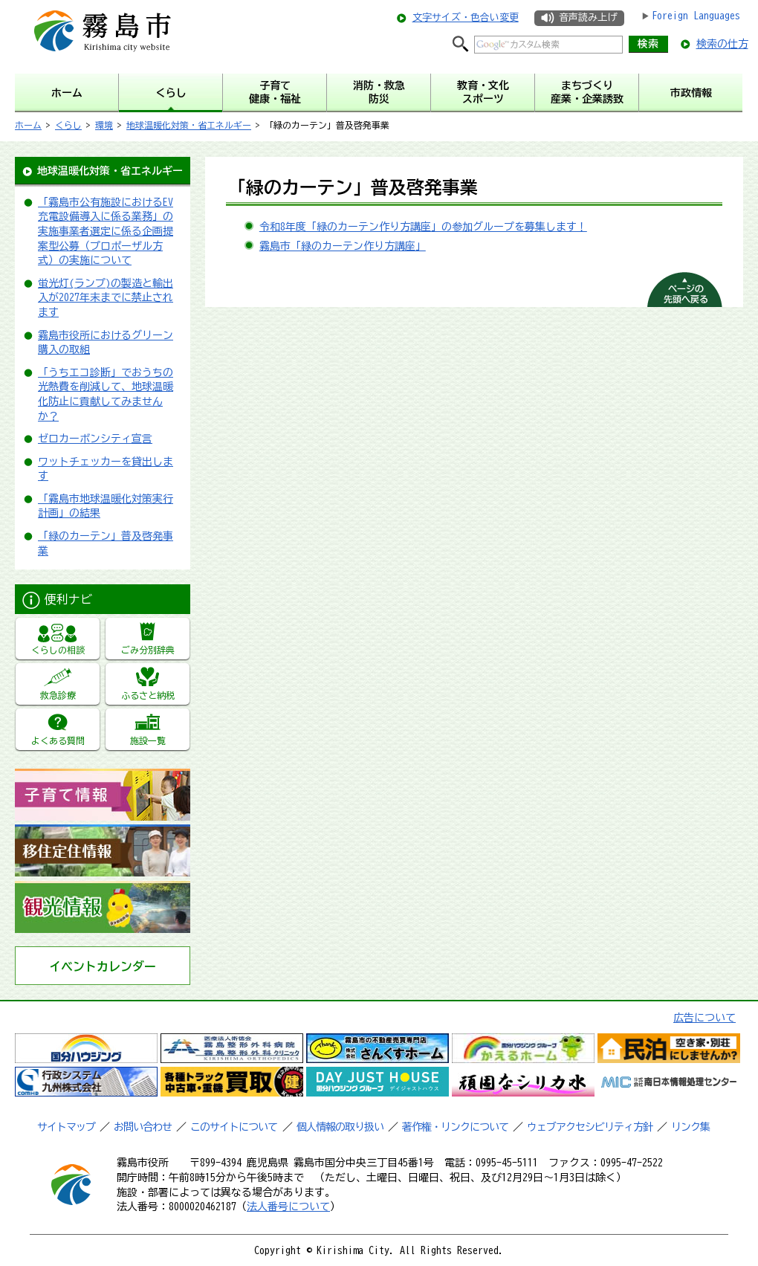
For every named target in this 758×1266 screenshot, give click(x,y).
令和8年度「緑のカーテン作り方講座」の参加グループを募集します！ (423, 227)
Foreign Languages (696, 15)
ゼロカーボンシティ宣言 (95, 438)
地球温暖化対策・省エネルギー (188, 124)
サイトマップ (66, 1127)
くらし (68, 124)
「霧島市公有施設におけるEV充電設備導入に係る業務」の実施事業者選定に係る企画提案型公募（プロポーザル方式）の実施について (105, 231)
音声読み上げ (588, 17)
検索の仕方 (722, 44)
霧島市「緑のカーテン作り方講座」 (342, 246)
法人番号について (288, 1206)
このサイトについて (233, 1127)
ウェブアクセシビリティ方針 (589, 1127)
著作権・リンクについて (455, 1127)
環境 (104, 124)
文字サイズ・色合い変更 (465, 17)
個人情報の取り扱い (340, 1127)
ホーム (28, 124)
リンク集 (690, 1127)
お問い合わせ (143, 1127)
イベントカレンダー (102, 966)
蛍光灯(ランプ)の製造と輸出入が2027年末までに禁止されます (105, 297)
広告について (704, 1018)
